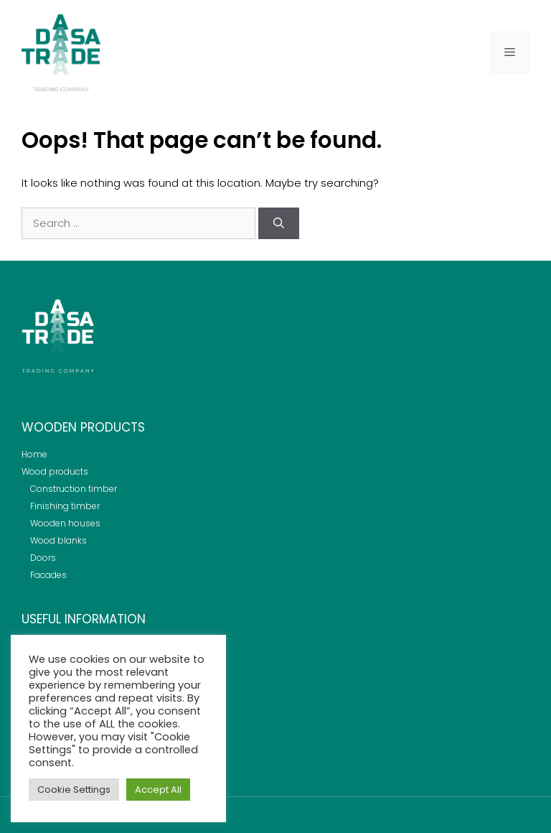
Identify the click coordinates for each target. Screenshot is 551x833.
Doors (43, 558)
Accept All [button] (158, 789)
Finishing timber (65, 506)
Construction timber (73, 489)
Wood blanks (58, 540)
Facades (48, 575)
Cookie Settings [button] (73, 789)
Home (34, 454)
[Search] (278, 224)
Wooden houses (65, 523)
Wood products (55, 471)
